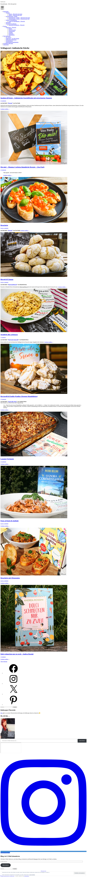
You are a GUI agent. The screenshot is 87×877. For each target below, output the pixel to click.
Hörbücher (8, 22)
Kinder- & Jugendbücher (11, 20)
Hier (1, 713)
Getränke (11, 32)
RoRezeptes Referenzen (11, 39)
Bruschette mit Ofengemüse (10, 578)
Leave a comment (4, 228)
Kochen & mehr (12, 30)
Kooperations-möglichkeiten (12, 42)
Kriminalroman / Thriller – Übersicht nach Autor (19, 17)
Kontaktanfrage (9, 41)
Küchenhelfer (12, 34)
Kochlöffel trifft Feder (8, 43)
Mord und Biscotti (12, 284)
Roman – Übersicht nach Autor (15, 14)
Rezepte (5, 26)
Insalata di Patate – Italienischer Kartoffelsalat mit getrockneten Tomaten (26, 98)
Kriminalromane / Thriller (11, 16)
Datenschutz (6, 44)
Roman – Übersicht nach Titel (15, 15)
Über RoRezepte (6, 36)
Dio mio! (10, 103)
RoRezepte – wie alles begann (12, 38)
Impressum (43, 871)
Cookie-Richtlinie (32, 874)
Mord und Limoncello (13, 339)
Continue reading (5, 109)
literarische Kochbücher (11, 23)
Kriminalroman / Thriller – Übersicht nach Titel (19, 18)
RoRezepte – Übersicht (11, 27)
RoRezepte (3, 1)
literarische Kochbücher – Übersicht (16, 25)
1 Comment (3, 337)
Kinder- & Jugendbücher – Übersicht (17, 21)
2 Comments (3, 100)
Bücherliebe (5, 11)
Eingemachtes (12, 31)
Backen (10, 28)
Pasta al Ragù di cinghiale (10, 521)
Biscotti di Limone (7, 279)
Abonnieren (82, 740)
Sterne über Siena (12, 401)
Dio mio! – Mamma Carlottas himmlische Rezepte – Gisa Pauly (23, 167)
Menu (2, 8)
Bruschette (4, 225)
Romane (8, 12)
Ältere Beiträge (4, 661)
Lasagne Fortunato (7, 459)
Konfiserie (11, 33)
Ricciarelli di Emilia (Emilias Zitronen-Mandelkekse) (19, 396)
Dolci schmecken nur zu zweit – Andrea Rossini (17, 654)
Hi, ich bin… (9, 37)
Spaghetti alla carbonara (9, 334)
